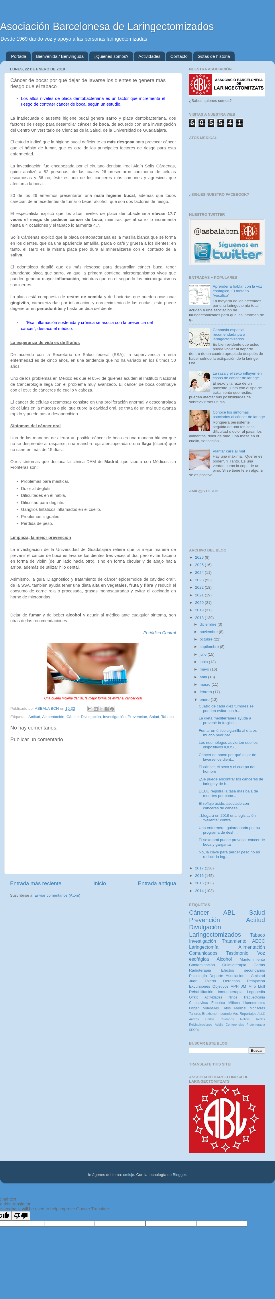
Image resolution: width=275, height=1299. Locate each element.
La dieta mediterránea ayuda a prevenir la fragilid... (225, 720)
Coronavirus (198, 1003)
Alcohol (224, 959)
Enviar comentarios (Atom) (57, 895)
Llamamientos (254, 1003)
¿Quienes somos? (111, 56)
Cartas (259, 965)
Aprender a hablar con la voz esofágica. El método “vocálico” (237, 291)
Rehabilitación (201, 992)
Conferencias (235, 1024)
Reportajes (247, 1014)
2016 (200, 875)
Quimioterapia (234, 965)
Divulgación (91, 717)
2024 (200, 572)
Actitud (34, 717)
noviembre (209, 632)
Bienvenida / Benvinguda (60, 56)
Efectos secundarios (243, 970)
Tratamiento (234, 941)
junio (204, 662)
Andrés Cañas (201, 1019)
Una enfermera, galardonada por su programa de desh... (229, 830)
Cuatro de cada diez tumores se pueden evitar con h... (226, 708)
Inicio (99, 883)
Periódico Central (159, 632)
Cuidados (227, 1019)
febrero (206, 692)
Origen (194, 1008)
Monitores (257, 1008)
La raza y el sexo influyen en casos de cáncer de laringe (237, 375)
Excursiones (199, 986)
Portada (18, 56)
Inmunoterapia (230, 992)
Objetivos (220, 986)
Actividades (149, 56)
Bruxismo (209, 1014)
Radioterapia (200, 970)
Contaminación (202, 965)
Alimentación (53, 717)
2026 (200, 557)
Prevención (137, 717)
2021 (200, 595)
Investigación (114, 717)
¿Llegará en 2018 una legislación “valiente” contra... (227, 817)
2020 (200, 602)
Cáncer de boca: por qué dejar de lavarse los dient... (227, 757)
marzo (205, 684)
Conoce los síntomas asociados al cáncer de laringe (239, 414)
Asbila (219, 1024)
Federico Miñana (225, 1003)
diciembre (208, 624)
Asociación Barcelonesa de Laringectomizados (107, 26)
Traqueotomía (254, 997)
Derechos (231, 981)
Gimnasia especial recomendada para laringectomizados (229, 334)
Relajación (256, 981)
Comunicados (203, 953)
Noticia (245, 1019)
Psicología (198, 976)
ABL (229, 912)
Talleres (195, 1014)
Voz (235, 1014)
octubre (207, 639)
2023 (200, 580)
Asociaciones (237, 976)
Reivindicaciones (200, 1024)
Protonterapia (255, 1024)
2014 (200, 891)
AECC (258, 941)
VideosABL (211, 1008)
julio (204, 654)
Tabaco (167, 717)
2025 (200, 565)
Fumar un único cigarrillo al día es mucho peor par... (228, 732)
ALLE (261, 1013)
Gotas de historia (214, 56)
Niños (232, 997)
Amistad (258, 976)
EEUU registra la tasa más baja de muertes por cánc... (228, 793)
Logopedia (256, 992)
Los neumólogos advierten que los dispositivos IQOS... (228, 744)
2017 (200, 868)
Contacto (179, 56)
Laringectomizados (215, 934)
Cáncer (72, 717)
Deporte (216, 976)
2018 (200, 618)
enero (205, 699)
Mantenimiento (252, 959)
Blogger (179, 1175)
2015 (200, 883)
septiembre (210, 646)
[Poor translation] (21, 1216)
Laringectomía (204, 947)
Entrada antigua (157, 883)
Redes (260, 1019)
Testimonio (237, 953)
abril (204, 677)
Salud (154, 717)
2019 (200, 610)
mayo (205, 669)
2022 (200, 587)
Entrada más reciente (36, 883)
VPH (235, 986)
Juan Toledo (202, 981)
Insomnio (225, 1014)
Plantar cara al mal (229, 451)
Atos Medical (235, 1008)
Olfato (193, 997)
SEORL (194, 1029)
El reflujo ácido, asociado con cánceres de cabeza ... (224, 805)
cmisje (128, 1175)
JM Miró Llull (253, 986)
